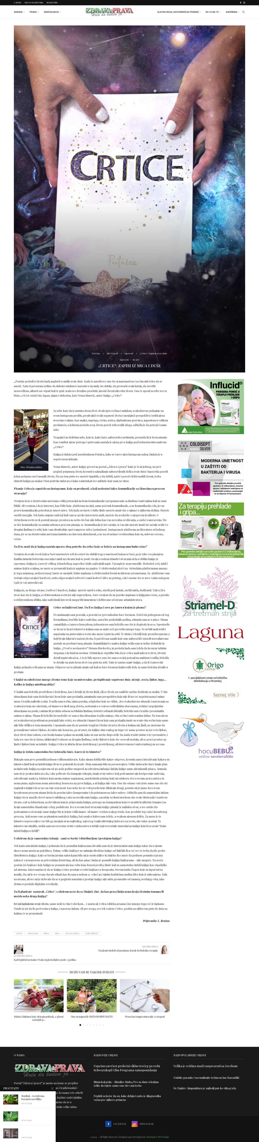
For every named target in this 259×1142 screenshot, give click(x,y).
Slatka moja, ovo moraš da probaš (178, 12)
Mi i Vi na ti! (212, 12)
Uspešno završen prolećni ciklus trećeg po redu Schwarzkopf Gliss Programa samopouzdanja (127, 1068)
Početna (96, 353)
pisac (57, 933)
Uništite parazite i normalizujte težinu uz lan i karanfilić (206, 1077)
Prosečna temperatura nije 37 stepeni (145, 1016)
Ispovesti (128, 353)
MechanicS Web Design (157, 1137)
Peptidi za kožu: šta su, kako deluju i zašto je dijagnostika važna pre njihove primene (127, 1097)
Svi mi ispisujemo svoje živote (31, 904)
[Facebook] (240, 2)
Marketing (52, 2)
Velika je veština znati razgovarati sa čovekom (205, 1066)
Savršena (231, 12)
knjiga (46, 933)
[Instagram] (244, 2)
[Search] (243, 12)
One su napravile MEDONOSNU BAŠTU (92, 1016)
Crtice (19, 933)
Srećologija (51, 12)
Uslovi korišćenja (34, 2)
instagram (33, 933)
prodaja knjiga (73, 933)
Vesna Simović (92, 933)
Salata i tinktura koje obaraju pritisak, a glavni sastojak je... (38, 1018)
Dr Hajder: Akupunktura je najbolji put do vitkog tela (204, 1088)
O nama (17, 2)
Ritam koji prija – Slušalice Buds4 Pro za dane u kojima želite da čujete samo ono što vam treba (126, 1083)
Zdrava (18, 12)
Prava (33, 12)
